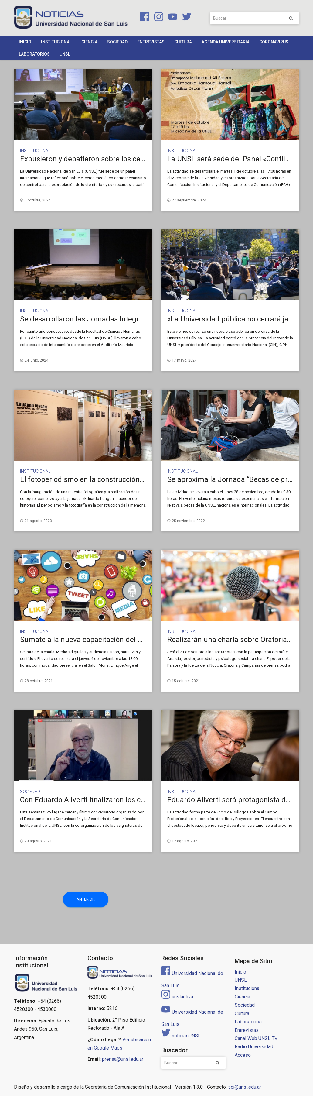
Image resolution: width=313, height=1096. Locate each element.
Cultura (183, 42)
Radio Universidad (254, 1047)
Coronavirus (273, 42)
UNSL (65, 54)
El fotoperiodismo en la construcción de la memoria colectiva (119, 479)
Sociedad (117, 42)
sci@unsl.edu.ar (244, 1087)
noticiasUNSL (181, 1036)
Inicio (25, 42)
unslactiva (177, 997)
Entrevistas (151, 42)
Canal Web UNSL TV (256, 1038)
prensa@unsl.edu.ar (122, 1059)
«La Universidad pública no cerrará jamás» (236, 319)
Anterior (86, 899)
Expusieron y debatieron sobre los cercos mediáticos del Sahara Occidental (142, 159)
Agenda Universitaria (226, 42)
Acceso (243, 1055)
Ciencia (89, 42)
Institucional (56, 42)
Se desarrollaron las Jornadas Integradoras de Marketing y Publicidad (134, 319)
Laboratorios (34, 54)
